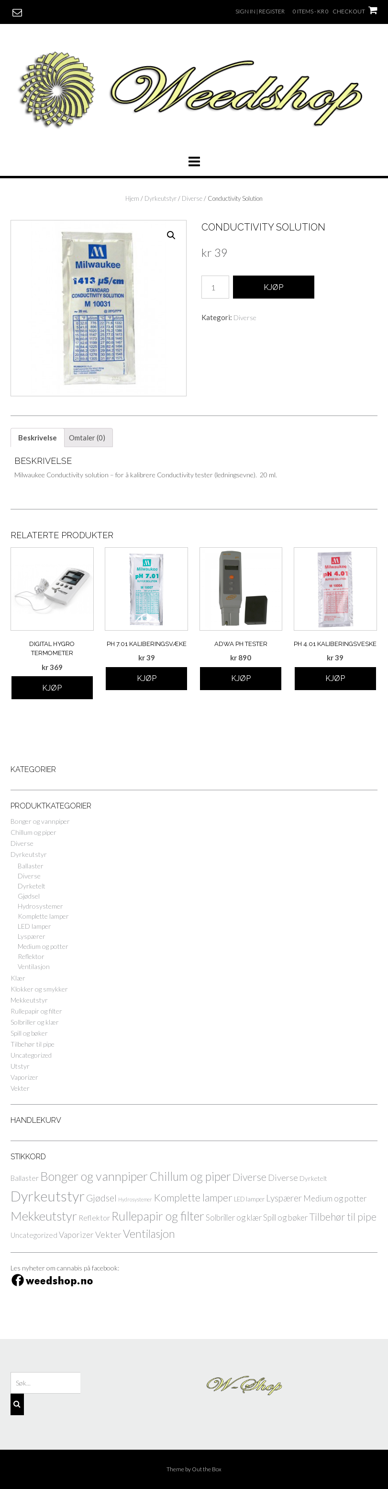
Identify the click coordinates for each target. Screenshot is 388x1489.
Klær (18, 978)
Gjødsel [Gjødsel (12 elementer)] (101, 1197)
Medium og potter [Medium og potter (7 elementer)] (335, 1198)
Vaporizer (24, 1077)
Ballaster (31, 866)
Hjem (132, 198)
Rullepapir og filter (36, 1011)
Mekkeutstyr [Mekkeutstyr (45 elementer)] (44, 1216)
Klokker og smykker (39, 989)
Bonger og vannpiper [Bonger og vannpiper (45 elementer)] (94, 1176)
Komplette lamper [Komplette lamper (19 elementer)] (193, 1197)
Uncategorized (31, 1055)
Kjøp (273, 287)
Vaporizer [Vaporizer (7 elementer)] (76, 1235)
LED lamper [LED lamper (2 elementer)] (249, 1199)
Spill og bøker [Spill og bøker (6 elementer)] (285, 1217)
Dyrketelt (31, 886)
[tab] (38, 437)
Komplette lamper (43, 916)
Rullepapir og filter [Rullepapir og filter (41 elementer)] (157, 1216)
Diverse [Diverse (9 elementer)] (283, 1177)
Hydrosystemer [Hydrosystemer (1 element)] (135, 1199)
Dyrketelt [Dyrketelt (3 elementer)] (313, 1178)
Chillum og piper (33, 832)
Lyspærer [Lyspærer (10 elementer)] (284, 1197)
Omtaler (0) (87, 437)
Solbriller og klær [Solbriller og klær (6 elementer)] (234, 1217)
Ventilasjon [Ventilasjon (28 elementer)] (149, 1233)
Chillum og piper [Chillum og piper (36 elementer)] (190, 1176)
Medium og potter (43, 946)
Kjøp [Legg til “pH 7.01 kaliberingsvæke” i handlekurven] (146, 678)
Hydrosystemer (40, 906)
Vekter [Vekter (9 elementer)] (108, 1234)
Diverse (192, 198)
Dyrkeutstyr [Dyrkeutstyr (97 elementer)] (48, 1196)
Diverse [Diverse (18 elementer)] (249, 1177)
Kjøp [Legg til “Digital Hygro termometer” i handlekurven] (52, 688)
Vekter (20, 1088)
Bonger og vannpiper (40, 821)
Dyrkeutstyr (160, 198)
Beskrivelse (37, 437)
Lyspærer (31, 936)
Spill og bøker (29, 1033)
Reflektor (31, 956)
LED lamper (34, 926)
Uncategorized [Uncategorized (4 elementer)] (34, 1235)
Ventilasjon (34, 966)
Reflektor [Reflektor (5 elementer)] (94, 1217)
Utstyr (20, 1066)
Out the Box (207, 1469)
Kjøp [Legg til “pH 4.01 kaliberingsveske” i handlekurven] (335, 678)
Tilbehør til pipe (33, 1044)
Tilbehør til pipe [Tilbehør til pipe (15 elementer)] (343, 1217)
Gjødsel (29, 896)
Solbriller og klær (35, 1022)
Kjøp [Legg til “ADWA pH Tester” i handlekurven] (241, 678)
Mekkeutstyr (29, 1000)
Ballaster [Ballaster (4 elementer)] (25, 1178)
